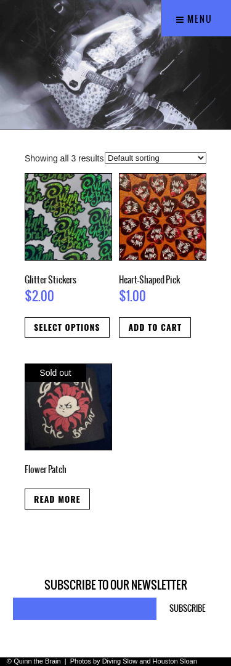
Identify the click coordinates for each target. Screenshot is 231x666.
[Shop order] (155, 158)
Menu (194, 19)
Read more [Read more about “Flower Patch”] (57, 498)
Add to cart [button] (155, 326)
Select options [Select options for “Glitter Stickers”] (67, 326)
